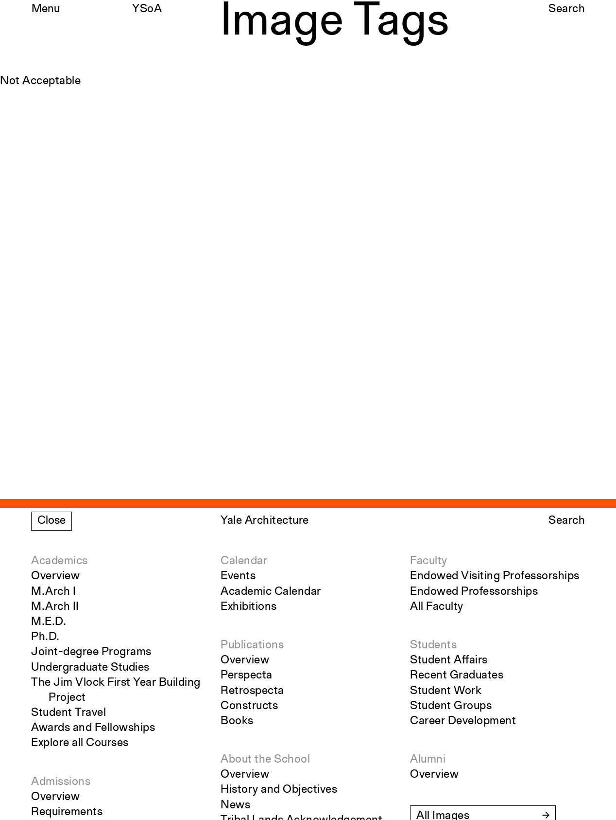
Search (566, 9)
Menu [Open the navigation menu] (46, 9)
